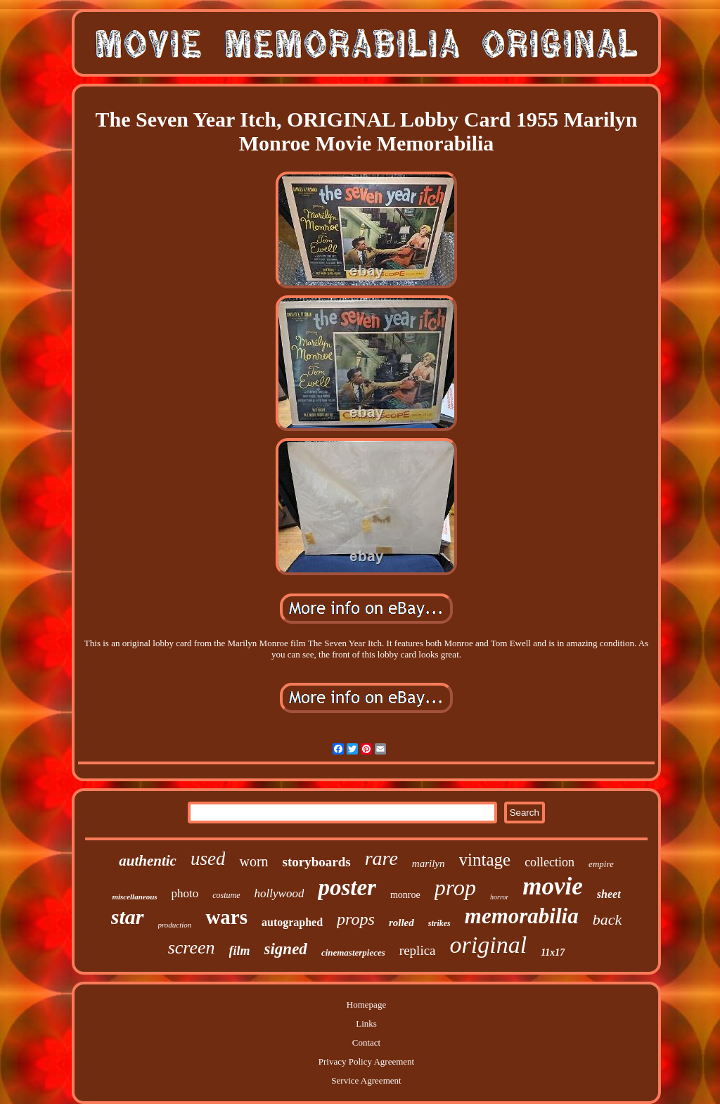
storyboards (317, 861)
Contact (366, 1042)
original (488, 945)
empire (601, 864)
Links (366, 1023)
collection (549, 862)
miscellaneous (134, 896)
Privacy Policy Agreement (366, 1061)
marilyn (428, 863)
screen (191, 947)
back (607, 919)
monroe (405, 895)
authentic (147, 860)
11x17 (553, 952)
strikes (439, 923)
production (175, 924)
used (208, 858)
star (127, 916)
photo (185, 893)
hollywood (279, 893)
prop (455, 887)
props (356, 919)
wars (226, 917)
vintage (485, 859)
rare (381, 858)
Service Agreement (366, 1080)
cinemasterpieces (353, 952)
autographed (292, 922)
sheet (609, 894)
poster (347, 887)
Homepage (366, 1004)
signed (285, 949)
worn (253, 861)
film (239, 951)
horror (499, 897)
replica (417, 950)
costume (226, 895)
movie (552, 886)
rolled (401, 922)
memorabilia (522, 916)
